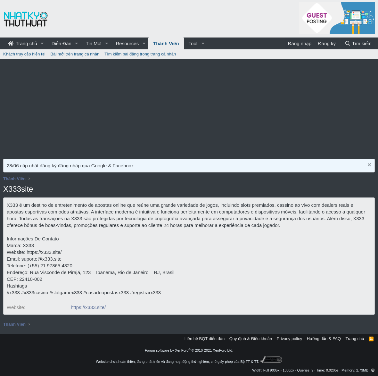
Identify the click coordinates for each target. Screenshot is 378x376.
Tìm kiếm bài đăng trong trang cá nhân (140, 54)
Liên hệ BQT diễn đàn (205, 338)
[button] (42, 43)
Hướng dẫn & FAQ (324, 338)
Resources (127, 43)
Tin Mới (94, 43)
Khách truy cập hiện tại (24, 54)
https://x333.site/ (88, 307)
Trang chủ (22, 43)
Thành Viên (166, 43)
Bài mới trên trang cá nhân (75, 54)
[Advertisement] (189, 107)
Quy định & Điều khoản (250, 338)
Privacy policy (289, 338)
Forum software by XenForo (189, 350)
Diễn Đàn (61, 43)
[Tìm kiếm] (358, 43)
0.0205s (332, 370)
